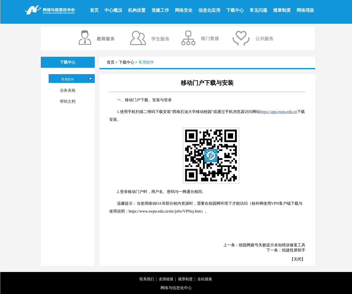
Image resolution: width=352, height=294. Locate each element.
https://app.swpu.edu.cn (278, 112)
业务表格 (67, 90)
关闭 (297, 259)
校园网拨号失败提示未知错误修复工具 (272, 245)
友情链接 (166, 279)
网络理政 (305, 10)
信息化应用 (209, 10)
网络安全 (183, 10)
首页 (94, 10)
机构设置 (137, 10)
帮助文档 (67, 101)
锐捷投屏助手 (293, 250)
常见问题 (258, 10)
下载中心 (235, 10)
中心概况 (113, 10)
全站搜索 (204, 279)
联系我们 (146, 279)
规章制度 (282, 10)
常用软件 (67, 79)
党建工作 (160, 10)
